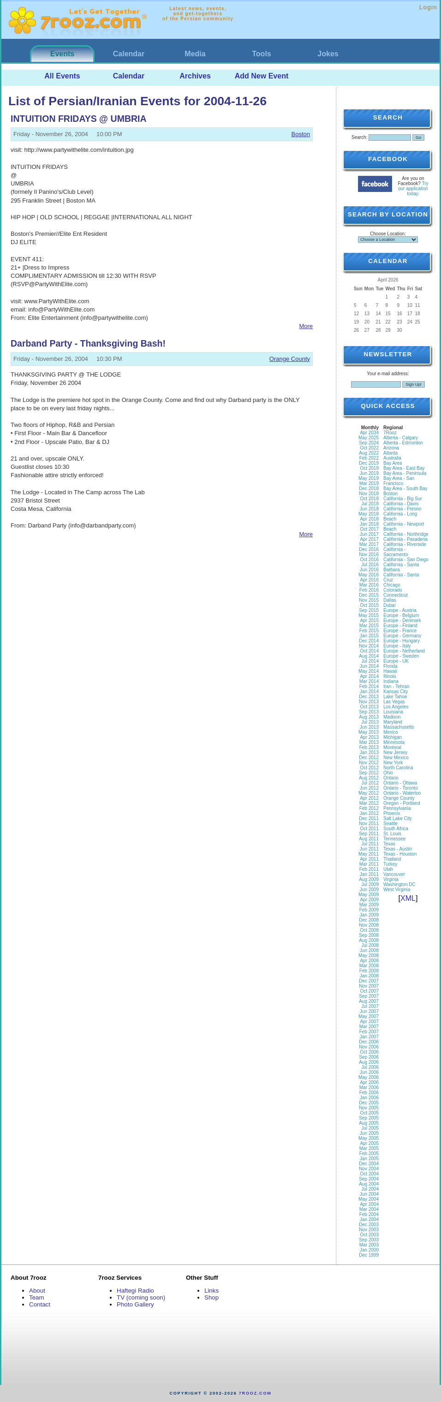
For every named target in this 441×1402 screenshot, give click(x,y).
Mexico (390, 732)
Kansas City (395, 691)
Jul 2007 (370, 1006)
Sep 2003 (369, 1239)
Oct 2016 (369, 559)
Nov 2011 (369, 823)
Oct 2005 (369, 1112)
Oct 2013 (369, 706)
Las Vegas (394, 701)
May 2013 (368, 732)
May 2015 (368, 615)
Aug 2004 (369, 1183)
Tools (261, 54)
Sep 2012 (369, 772)
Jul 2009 (370, 884)
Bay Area (392, 463)
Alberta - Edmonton (403, 442)
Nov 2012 (369, 762)
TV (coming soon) (141, 1297)
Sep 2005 (369, 1117)
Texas (389, 843)
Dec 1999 (369, 1255)
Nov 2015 (369, 600)
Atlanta (390, 452)
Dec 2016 (369, 549)
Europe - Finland (400, 625)
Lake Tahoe (395, 696)
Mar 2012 (369, 803)
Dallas (389, 600)
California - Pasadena (405, 539)
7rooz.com (255, 1393)
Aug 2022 (369, 452)
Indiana (391, 681)
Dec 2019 (369, 463)
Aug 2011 (369, 838)
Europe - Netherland (404, 650)
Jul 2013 (370, 722)
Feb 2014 (369, 686)
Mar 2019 (369, 483)
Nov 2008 (369, 925)
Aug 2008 (369, 940)
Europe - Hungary (401, 640)
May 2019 (368, 478)
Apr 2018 (369, 518)
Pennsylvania (397, 808)
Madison (392, 716)
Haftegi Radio (135, 1290)
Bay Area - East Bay (404, 468)
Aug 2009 (369, 879)
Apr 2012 (369, 798)
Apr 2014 (369, 676)
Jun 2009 (369, 889)
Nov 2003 (369, 1229)
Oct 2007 (369, 991)
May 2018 (368, 513)
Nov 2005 (369, 1107)
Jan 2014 (369, 691)
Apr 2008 (369, 960)
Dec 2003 (369, 1224)
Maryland (392, 722)
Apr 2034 (369, 432)
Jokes (327, 54)
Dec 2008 (369, 920)
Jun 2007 (369, 1011)
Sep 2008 (369, 935)
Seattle (390, 823)
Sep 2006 (369, 1057)
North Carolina (398, 767)
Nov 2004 (369, 1168)
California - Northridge (406, 534)
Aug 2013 (369, 716)
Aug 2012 (369, 777)
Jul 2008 (370, 945)
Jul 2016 (370, 564)
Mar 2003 (369, 1244)
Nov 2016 (369, 554)
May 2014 (368, 671)
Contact (39, 1304)
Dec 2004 (369, 1163)
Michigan (392, 737)
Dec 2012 (369, 757)
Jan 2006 (369, 1097)
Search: (359, 137)
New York (393, 762)
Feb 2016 (369, 590)
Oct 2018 (369, 498)
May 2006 (368, 1077)
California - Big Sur (402, 498)
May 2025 (368, 437)
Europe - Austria (400, 610)
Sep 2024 (369, 442)
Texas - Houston (400, 854)
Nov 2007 (369, 986)
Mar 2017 (369, 544)
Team (36, 1297)
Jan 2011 (369, 874)
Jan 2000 (369, 1249)
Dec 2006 (369, 1041)
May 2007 (368, 1016)
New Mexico (395, 757)
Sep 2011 (369, 833)
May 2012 (368, 793)
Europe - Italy (397, 645)
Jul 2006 (370, 1067)
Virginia (391, 879)
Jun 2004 (369, 1194)
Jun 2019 (369, 473)
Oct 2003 (369, 1234)
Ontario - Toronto (400, 788)
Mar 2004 (369, 1209)
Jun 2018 (369, 508)
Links (211, 1290)
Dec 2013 (369, 696)
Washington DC (399, 884)
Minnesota (394, 742)
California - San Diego (406, 559)
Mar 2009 (369, 904)
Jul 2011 (370, 843)
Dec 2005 (369, 1102)
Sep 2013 (369, 711)
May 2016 (368, 574)
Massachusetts (398, 727)
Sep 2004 (369, 1178)
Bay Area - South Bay (405, 488)
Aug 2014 (369, 656)
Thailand (392, 859)
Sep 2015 (369, 610)
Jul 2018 (370, 503)
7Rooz (390, 432)
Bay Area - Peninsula (404, 473)
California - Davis (400, 503)
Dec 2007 (369, 980)
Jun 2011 (369, 848)
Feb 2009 (369, 909)
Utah (388, 869)
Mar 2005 (369, 1148)
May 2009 (368, 894)
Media (195, 54)
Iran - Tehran (396, 686)
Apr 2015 (369, 620)
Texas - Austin (397, 848)
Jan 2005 (369, 1158)
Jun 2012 (369, 788)
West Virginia (397, 889)
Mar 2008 (369, 965)
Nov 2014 (369, 645)
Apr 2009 (369, 899)
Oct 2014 (369, 650)
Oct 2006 (369, 1051)
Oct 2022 (369, 447)
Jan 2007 (369, 1036)
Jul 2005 (370, 1128)
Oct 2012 (369, 767)
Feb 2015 (369, 630)
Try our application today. (413, 188)
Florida (390, 666)
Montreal (392, 747)
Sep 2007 (369, 996)
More (306, 326)
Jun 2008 (369, 950)
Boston (301, 134)
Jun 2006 (369, 1072)
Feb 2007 (369, 1031)
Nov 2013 (369, 701)
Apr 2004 (369, 1204)
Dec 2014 (369, 640)
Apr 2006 (369, 1082)
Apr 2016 (369, 579)
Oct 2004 (369, 1173)
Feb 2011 (369, 869)
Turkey (390, 864)
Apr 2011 (369, 859)
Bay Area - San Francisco (398, 481)
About (37, 1290)
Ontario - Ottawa (400, 782)
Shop (211, 1297)
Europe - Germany (402, 635)
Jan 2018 (369, 524)
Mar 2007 (369, 1026)
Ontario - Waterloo (402, 793)
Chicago (391, 584)
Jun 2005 (369, 1133)
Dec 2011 (369, 818)
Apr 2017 (369, 539)
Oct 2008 (369, 930)
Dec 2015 (369, 595)
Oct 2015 (369, 605)
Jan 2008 (369, 975)
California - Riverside (404, 544)
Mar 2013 (369, 742)
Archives (195, 76)
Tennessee (394, 838)
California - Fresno (402, 508)
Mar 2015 (369, 625)
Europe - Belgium (401, 615)
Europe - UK (396, 661)
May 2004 (368, 1199)
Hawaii (390, 671)
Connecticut (395, 595)
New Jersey (395, 752)
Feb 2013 (369, 747)
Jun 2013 (369, 727)
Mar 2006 (369, 1087)
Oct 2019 (369, 468)
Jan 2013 (369, 752)
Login (428, 7)
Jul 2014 (370, 661)
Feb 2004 (369, 1214)
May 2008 (368, 955)
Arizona (391, 447)
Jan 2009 (369, 914)
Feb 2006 (369, 1092)
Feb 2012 (369, 808)
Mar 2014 (369, 681)
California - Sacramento (395, 552)
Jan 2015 (369, 635)
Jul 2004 (370, 1189)
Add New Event (261, 76)
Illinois (389, 676)
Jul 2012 (370, 782)
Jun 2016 (369, 569)
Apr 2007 (369, 1021)
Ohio (388, 772)
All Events (62, 76)
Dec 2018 (369, 488)
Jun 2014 (369, 666)
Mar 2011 (369, 864)
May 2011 (368, 854)
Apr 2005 (369, 1143)
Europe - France (400, 630)
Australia (392, 458)
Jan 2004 (369, 1219)
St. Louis (392, 833)
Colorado (392, 590)
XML (408, 898)
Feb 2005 (369, 1153)
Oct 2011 (369, 828)
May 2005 (368, 1138)
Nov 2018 (369, 493)
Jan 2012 (369, 813)
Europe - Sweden (401, 656)
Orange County (289, 358)
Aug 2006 (369, 1062)
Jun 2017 (369, 534)
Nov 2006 (369, 1046)
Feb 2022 (369, 458)
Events (62, 54)
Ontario (391, 777)
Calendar (128, 54)
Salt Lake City (397, 818)
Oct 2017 (369, 529)
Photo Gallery (135, 1304)
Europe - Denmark (402, 620)
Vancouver (394, 874)
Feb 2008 (369, 970)
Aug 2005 (369, 1123)
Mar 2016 (369, 584)
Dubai (389, 605)
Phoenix (391, 813)
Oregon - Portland (401, 803)
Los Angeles (396, 706)
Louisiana (393, 711)
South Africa (395, 828)
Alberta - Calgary (400, 437)
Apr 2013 (369, 737)
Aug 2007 (369, 1001)
